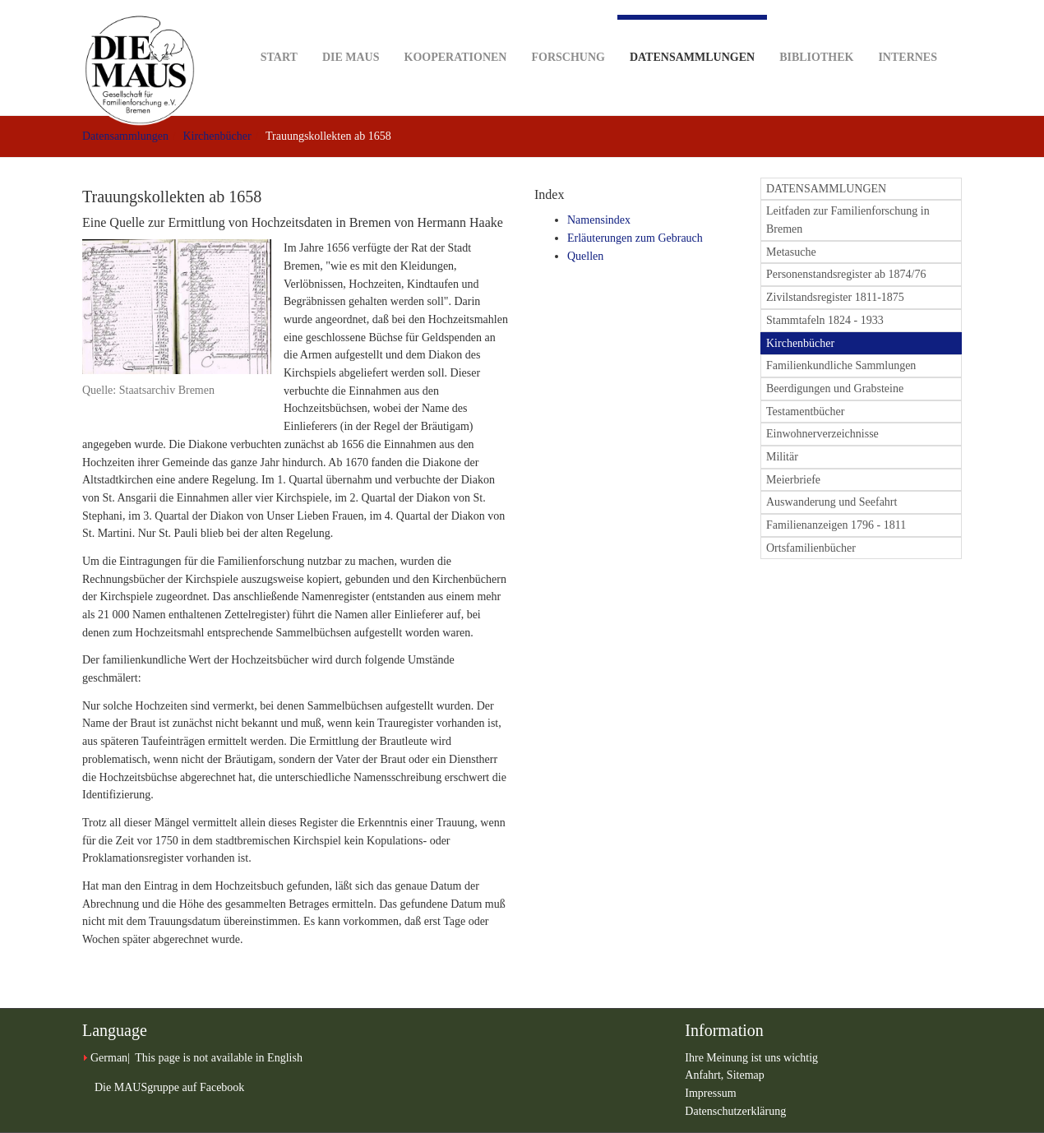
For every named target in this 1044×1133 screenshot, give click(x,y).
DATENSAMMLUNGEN (826, 189)
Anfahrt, (706, 1075)
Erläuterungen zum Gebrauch (635, 238)
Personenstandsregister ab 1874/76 (846, 274)
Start (279, 31)
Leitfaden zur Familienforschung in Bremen (848, 220)
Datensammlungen (692, 39)
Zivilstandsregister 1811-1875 (835, 297)
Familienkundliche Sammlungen (841, 365)
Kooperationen (456, 31)
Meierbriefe (793, 480)
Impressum (710, 1093)
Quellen (585, 256)
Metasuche (791, 252)
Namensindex (599, 220)
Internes (907, 31)
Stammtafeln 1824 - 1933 (825, 320)
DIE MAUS (351, 31)
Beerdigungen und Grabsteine (834, 388)
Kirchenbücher (216, 136)
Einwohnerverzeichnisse (822, 434)
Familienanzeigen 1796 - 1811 (836, 525)
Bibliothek (816, 31)
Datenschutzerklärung (735, 1111)
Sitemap (746, 1075)
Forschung (568, 31)
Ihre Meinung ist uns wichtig (751, 1058)
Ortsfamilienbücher (811, 548)
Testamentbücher (805, 411)
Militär (782, 457)
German (108, 1058)
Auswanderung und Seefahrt (831, 502)
